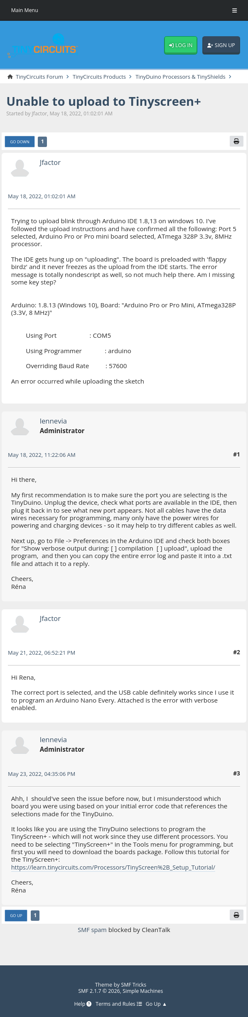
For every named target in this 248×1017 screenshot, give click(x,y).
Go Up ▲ (158, 1004)
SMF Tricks (133, 984)
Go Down (20, 149)
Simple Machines (144, 991)
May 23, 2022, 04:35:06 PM (43, 781)
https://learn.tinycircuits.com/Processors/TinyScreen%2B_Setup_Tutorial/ (118, 874)
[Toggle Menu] (234, 10)
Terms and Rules (118, 1004)
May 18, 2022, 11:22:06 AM (43, 462)
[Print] (236, 148)
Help (81, 1004)
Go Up (16, 923)
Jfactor (51, 169)
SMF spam (92, 937)
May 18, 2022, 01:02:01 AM (43, 204)
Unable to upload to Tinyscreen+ (108, 108)
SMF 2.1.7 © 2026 (98, 991)
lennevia (54, 428)
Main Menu (25, 10)
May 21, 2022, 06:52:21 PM (43, 660)
